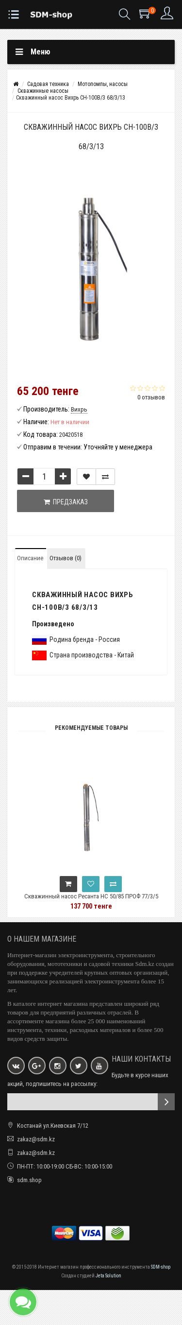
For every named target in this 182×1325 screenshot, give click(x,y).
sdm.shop (29, 1180)
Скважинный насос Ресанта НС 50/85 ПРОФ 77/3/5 (91, 896)
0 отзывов (151, 397)
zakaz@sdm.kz (36, 1139)
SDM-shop (160, 1267)
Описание (30, 558)
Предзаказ (66, 502)
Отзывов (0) (66, 558)
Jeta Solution (108, 1275)
